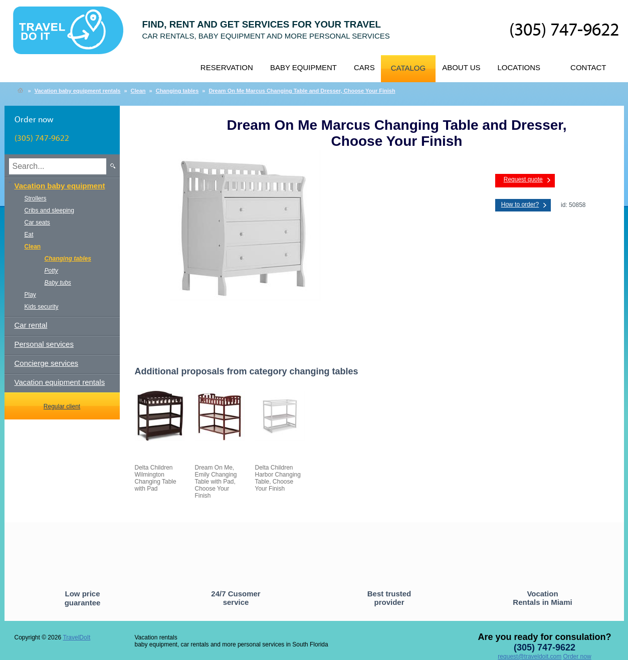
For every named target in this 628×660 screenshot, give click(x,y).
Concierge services (47, 363)
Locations (519, 67)
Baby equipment (303, 67)
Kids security (42, 306)
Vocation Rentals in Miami (542, 597)
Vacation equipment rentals (60, 382)
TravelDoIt (72, 36)
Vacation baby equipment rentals (78, 91)
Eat (29, 234)
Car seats (37, 222)
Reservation (226, 67)
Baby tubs (58, 282)
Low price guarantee (83, 598)
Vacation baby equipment (60, 185)
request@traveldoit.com (529, 656)
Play (30, 294)
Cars (364, 67)
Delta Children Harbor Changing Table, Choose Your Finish (278, 478)
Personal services (44, 344)
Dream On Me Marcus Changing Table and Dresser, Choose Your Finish (301, 91)
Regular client (62, 406)
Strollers (36, 198)
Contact (588, 67)
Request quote (523, 179)
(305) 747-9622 (564, 30)
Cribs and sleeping (49, 210)
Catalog (408, 68)
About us (461, 67)
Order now (577, 656)
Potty (51, 270)
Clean (138, 91)
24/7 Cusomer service (235, 597)
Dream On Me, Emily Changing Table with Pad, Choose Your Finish (216, 481)
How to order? (520, 204)
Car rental (31, 325)
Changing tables (177, 91)
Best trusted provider (389, 597)
